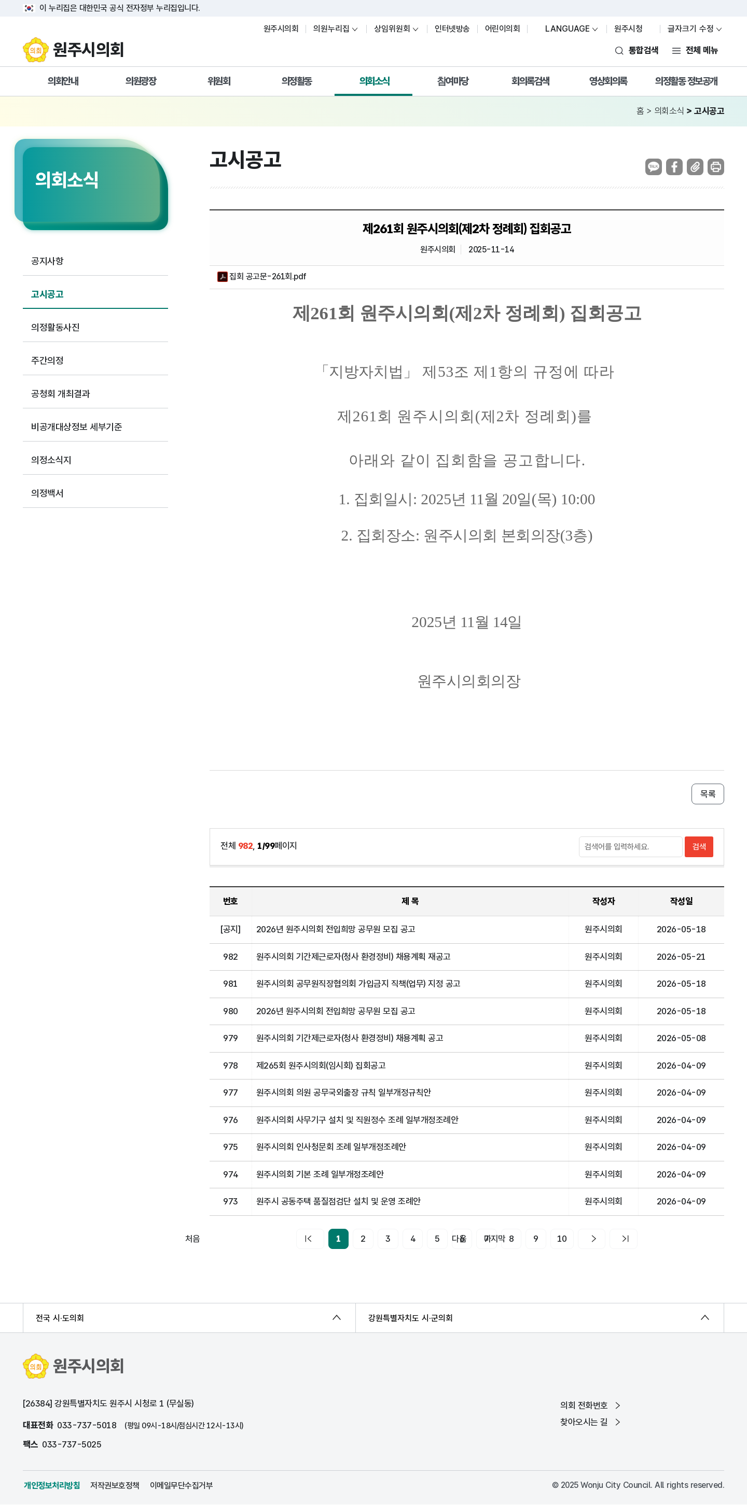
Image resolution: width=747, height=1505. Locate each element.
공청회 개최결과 (60, 393)
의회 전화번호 (591, 1405)
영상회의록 (608, 81)
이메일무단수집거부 (181, 1485)
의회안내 (63, 81)
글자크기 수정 (691, 29)
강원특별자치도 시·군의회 (410, 1318)
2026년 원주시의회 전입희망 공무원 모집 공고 (336, 929)
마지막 (640, 1238)
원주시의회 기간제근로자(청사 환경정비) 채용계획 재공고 (353, 957)
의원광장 (141, 81)
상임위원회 (392, 29)
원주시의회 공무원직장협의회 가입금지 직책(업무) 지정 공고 (358, 983)
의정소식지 (51, 460)
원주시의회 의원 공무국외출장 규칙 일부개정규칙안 (343, 1092)
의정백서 (47, 493)
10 (552, 1238)
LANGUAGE (562, 29)
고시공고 (47, 294)
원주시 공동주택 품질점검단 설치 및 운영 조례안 (338, 1201)
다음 (589, 1238)
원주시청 (633, 29)
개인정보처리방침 (52, 1485)
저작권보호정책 (115, 1485)
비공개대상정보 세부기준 (76, 426)
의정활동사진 (55, 327)
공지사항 (47, 260)
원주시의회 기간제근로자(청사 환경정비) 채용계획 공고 (350, 1038)
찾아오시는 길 (591, 1422)
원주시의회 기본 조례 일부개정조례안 (320, 1174)
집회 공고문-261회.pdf (262, 277)
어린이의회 (502, 29)
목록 (707, 794)
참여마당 (452, 81)
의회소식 (374, 81)
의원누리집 (331, 29)
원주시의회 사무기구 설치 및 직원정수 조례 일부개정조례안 (357, 1120)
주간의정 (47, 360)
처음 (290, 1238)
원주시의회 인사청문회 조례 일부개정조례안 (331, 1147)
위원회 (219, 81)
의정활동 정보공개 (686, 81)
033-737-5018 (86, 1425)
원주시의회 (281, 29)
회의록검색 (530, 81)
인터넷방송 (452, 29)
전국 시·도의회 (60, 1318)
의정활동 (297, 81)
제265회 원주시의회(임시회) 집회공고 (321, 1065)
